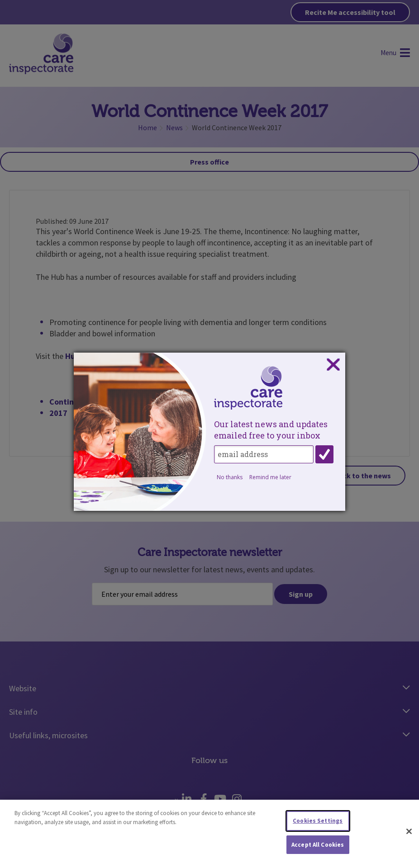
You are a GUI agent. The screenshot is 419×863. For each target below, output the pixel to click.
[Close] (409, 840)
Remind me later (270, 477)
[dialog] (209, 432)
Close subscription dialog (333, 365)
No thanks (230, 477)
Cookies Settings (318, 830)
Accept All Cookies (317, 853)
